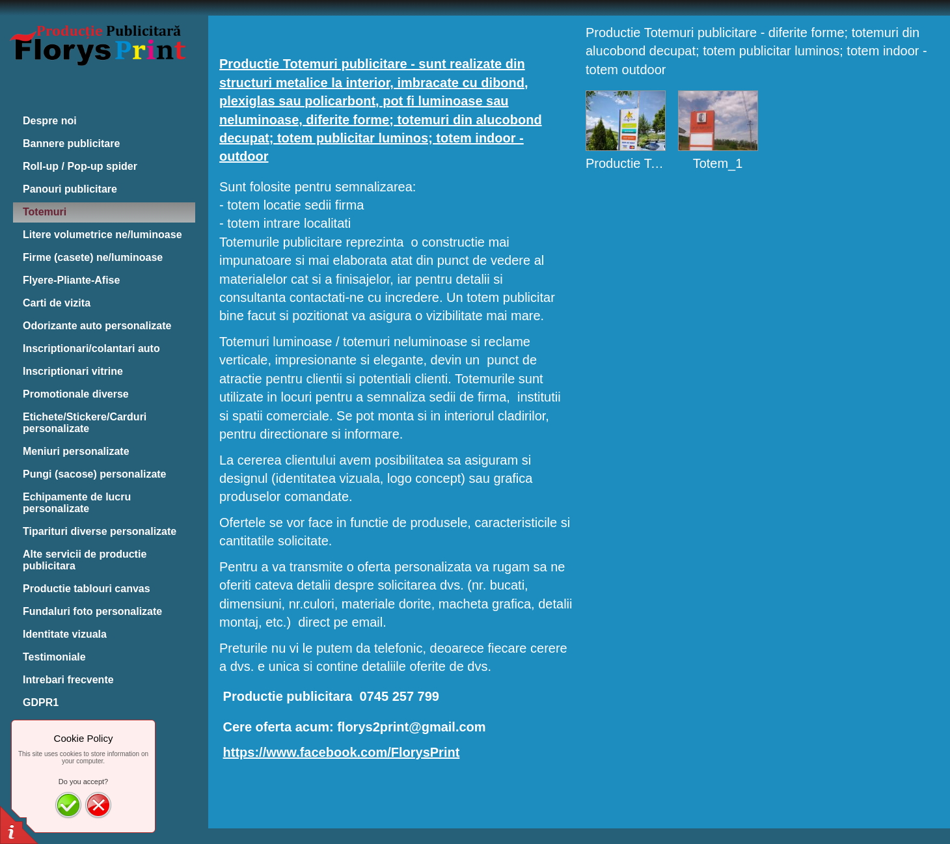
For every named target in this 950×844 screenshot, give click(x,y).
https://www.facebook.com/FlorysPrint (341, 752)
